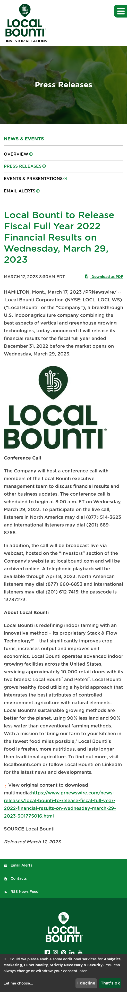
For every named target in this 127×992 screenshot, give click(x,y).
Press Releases (22, 166)
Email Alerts (19, 191)
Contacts (19, 878)
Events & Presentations (33, 179)
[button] (120, 11)
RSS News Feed (24, 892)
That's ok (110, 983)
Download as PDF (103, 276)
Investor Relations (26, 41)
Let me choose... (18, 983)
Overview (16, 154)
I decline (86, 983)
